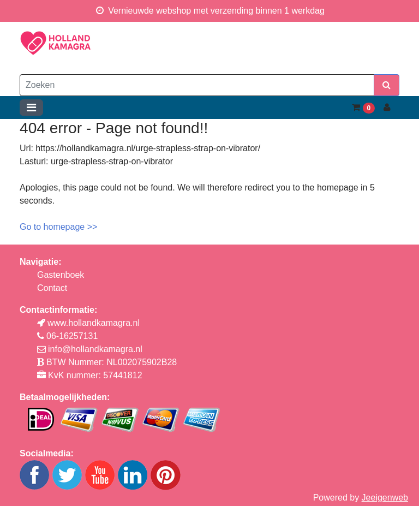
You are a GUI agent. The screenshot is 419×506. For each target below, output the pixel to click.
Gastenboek (60, 274)
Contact (52, 288)
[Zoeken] (197, 85)
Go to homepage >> (58, 226)
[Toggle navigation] (31, 107)
